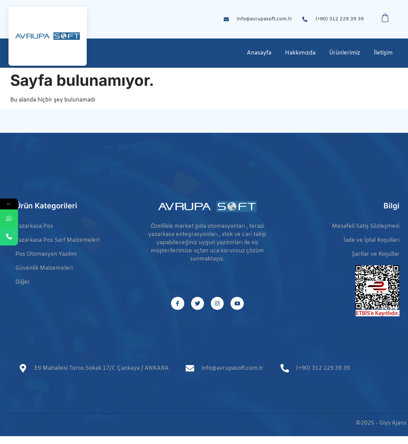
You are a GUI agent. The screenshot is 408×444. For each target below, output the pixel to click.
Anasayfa (259, 53)
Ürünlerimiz (344, 53)
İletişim (383, 53)
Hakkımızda (300, 53)
